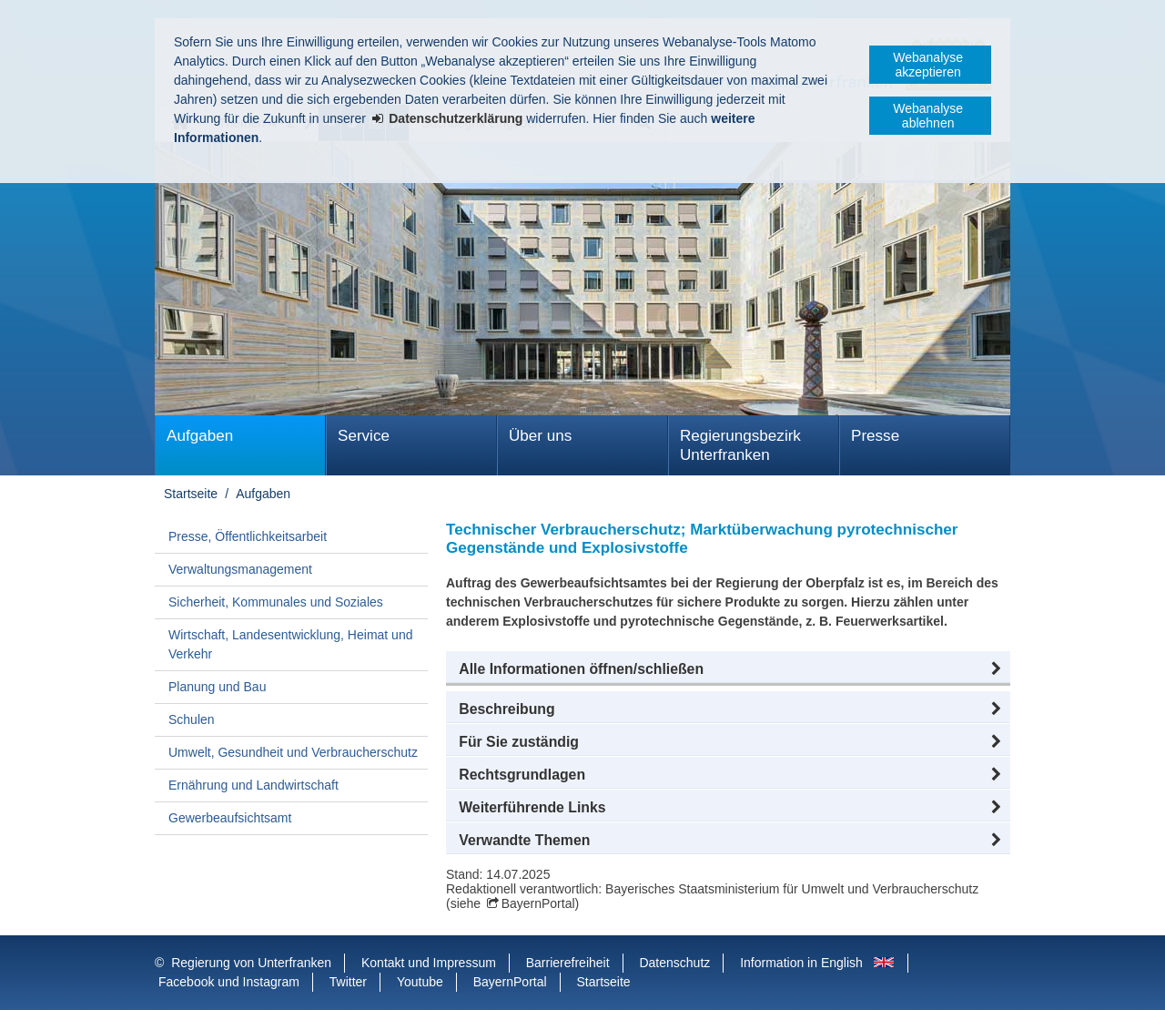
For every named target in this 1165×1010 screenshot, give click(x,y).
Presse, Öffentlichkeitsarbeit (247, 536)
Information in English (801, 962)
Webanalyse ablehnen (928, 115)
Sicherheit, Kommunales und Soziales (275, 602)
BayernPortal (538, 903)
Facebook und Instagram (228, 981)
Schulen (191, 719)
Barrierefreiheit (568, 962)
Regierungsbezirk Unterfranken (740, 445)
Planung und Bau (217, 686)
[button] (728, 669)
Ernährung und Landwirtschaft (253, 785)
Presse (875, 435)
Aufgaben (200, 435)
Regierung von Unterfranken (251, 962)
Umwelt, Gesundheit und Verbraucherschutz (293, 752)
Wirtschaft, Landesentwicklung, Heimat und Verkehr (290, 644)
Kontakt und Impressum (428, 962)
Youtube (420, 981)
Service (364, 435)
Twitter (348, 981)
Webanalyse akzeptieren (928, 64)
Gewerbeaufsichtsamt (229, 818)
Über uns (540, 435)
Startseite (191, 493)
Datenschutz (674, 962)
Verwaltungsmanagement (240, 569)
